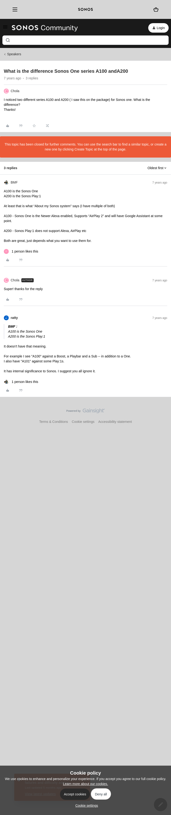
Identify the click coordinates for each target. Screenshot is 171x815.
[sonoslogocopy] (85, 9)
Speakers (14, 54)
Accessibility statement (115, 422)
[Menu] (13, 9)
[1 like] (21, 251)
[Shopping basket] (156, 9)
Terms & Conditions (53, 422)
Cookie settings (83, 422)
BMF (14, 182)
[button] (5, 28)
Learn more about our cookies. (85, 784)
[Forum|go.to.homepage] (45, 28)
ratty (14, 318)
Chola (15, 91)
